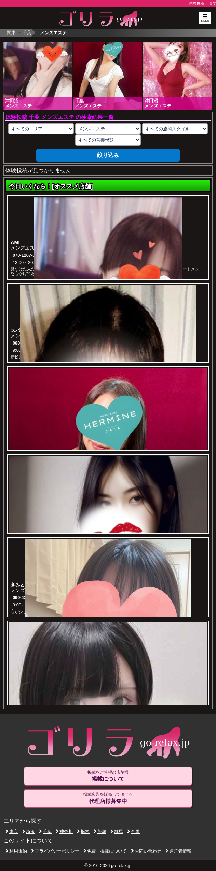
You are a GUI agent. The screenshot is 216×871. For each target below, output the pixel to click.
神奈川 (64, 831)
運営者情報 (178, 851)
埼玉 (28, 831)
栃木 (83, 831)
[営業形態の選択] (108, 140)
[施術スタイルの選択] (175, 128)
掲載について (113, 851)
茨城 (100, 831)
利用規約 (16, 851)
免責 (89, 851)
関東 (11, 32)
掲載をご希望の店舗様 (108, 776)
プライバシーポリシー (55, 851)
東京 (11, 831)
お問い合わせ (146, 851)
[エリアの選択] (41, 128)
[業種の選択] (108, 128)
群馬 (116, 831)
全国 (133, 831)
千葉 (27, 32)
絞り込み (108, 155)
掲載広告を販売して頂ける (108, 798)
